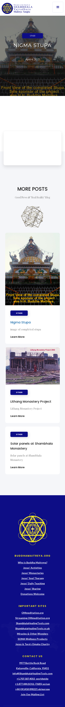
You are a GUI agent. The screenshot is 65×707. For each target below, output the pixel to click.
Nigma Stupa (20, 322)
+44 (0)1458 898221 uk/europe (32, 689)
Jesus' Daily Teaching (32, 583)
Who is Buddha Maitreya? (32, 562)
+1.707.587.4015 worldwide (32, 678)
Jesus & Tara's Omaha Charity (32, 644)
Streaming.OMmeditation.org (32, 617)
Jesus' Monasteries (32, 572)
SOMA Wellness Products (32, 638)
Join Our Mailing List (32, 694)
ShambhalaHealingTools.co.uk (32, 628)
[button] (58, 7)
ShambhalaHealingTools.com (32, 623)
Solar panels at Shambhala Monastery (31, 446)
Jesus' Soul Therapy (32, 578)
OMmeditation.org (32, 612)
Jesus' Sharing (32, 588)
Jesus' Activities (32, 567)
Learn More (17, 337)
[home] (16, 8)
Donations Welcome (32, 593)
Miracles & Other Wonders (32, 633)
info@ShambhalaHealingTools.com (32, 673)
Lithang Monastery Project (30, 401)
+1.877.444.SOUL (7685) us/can (32, 683)
